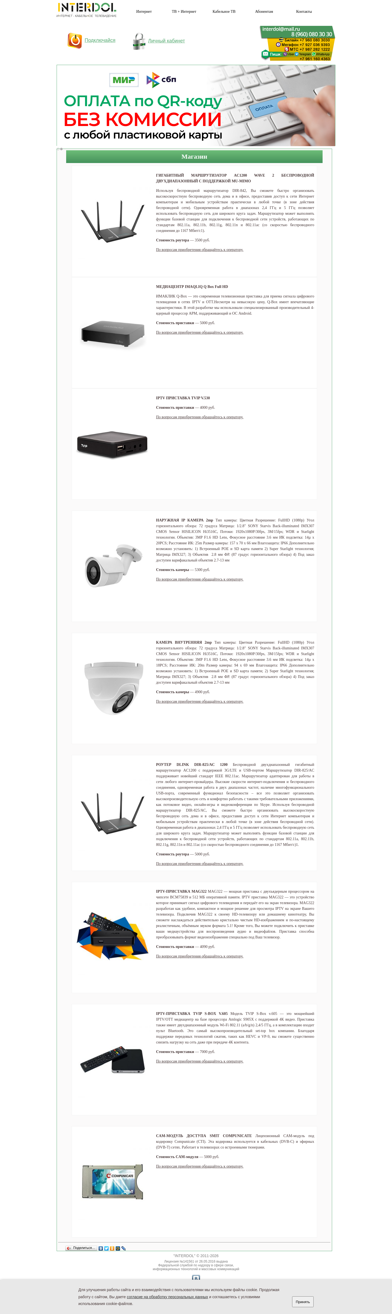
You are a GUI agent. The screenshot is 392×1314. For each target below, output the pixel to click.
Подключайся (91, 40)
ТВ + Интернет (184, 12)
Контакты (304, 12)
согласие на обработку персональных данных (167, 1297)
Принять (303, 1302)
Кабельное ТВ (224, 12)
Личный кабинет (159, 41)
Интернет (144, 12)
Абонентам (264, 12)
